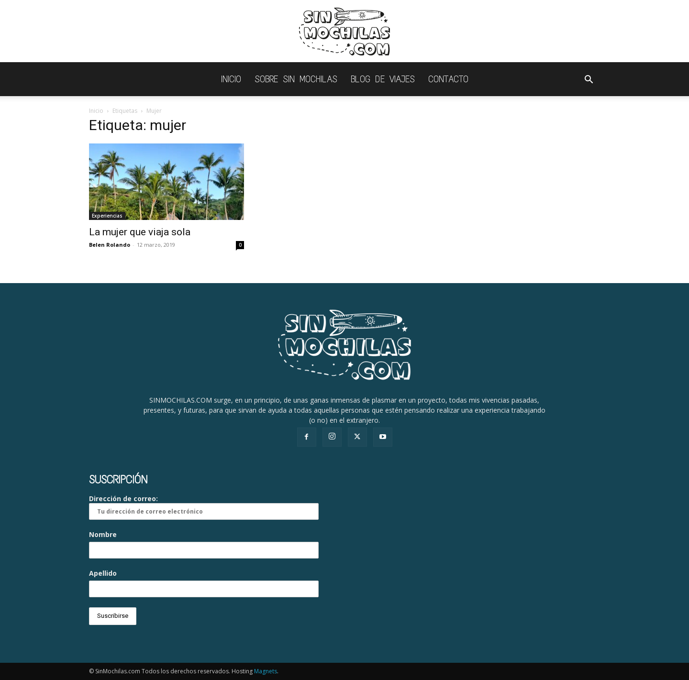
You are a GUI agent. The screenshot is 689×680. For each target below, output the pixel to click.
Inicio (96, 111)
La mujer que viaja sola (139, 232)
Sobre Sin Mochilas (296, 79)
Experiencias (107, 215)
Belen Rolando (109, 244)
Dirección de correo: (204, 507)
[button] (588, 80)
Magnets (265, 671)
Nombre (103, 534)
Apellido (103, 573)
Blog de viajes (383, 79)
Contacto (448, 79)
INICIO (231, 79)
